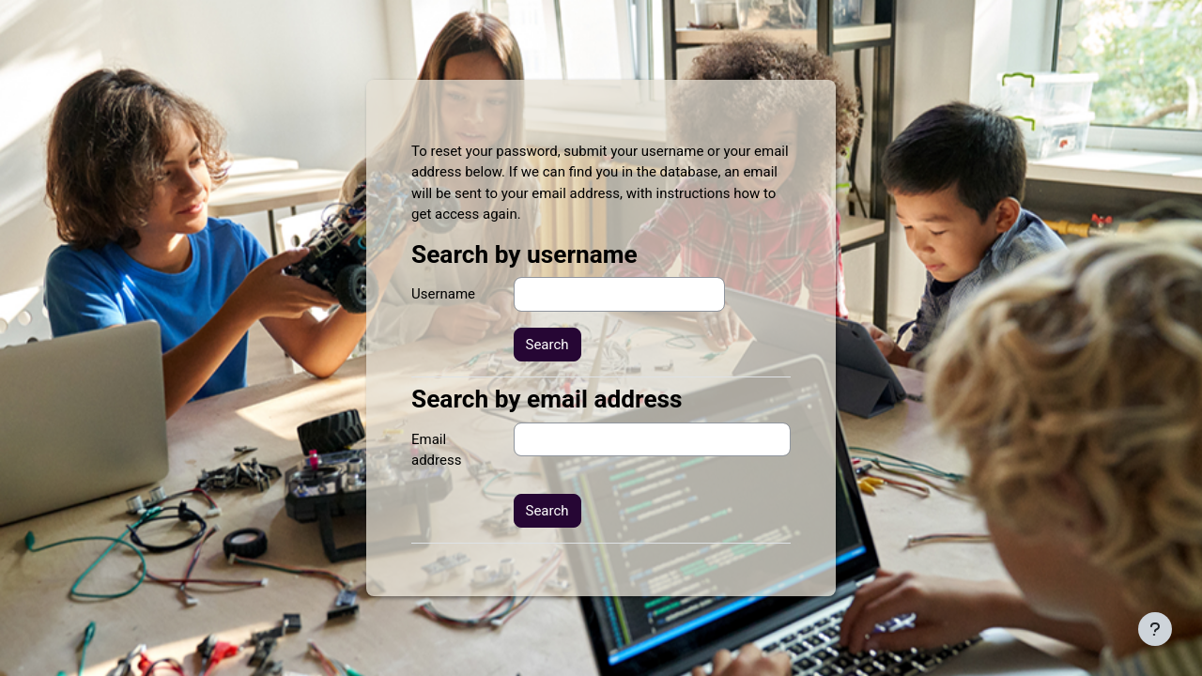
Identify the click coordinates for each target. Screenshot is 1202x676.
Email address (436, 450)
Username (443, 293)
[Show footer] (1155, 629)
